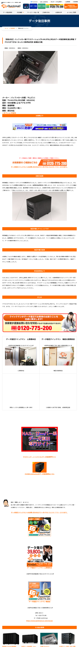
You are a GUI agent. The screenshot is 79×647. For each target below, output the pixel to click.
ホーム (6, 28)
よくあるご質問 (71, 12)
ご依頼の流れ (46, 12)
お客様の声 (58, 12)
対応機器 (19, 12)
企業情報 (68, 2)
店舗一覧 (26, 6)
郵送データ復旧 (41, 6)
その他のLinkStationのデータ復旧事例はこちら (39, 474)
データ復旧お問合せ (71, 6)
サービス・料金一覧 (33, 12)
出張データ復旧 (33, 6)
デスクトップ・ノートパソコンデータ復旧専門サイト (39, 457)
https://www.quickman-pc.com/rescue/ (39, 621)
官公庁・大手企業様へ (56, 2)
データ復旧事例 (7, 12)
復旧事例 (12, 28)
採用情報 (75, 2)
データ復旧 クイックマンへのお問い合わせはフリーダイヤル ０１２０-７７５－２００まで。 (39, 167)
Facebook (34, 2)
